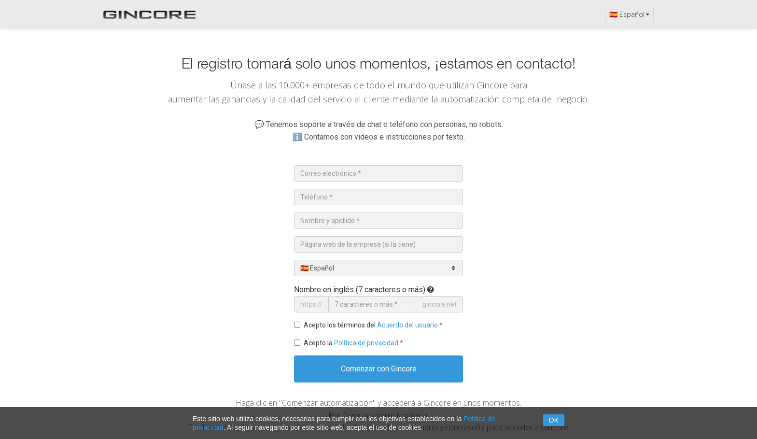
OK (554, 420)
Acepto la (353, 343)
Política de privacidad (366, 343)
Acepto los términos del (373, 325)
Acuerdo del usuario (407, 325)
